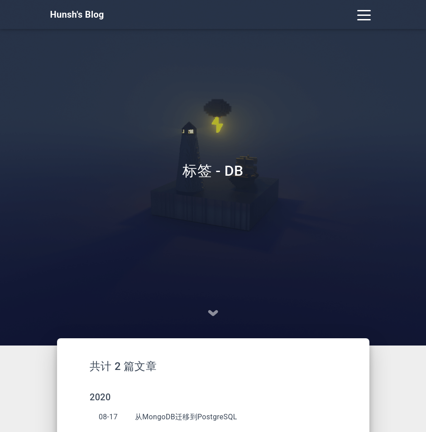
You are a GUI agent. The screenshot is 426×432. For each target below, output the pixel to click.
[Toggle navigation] (364, 14)
